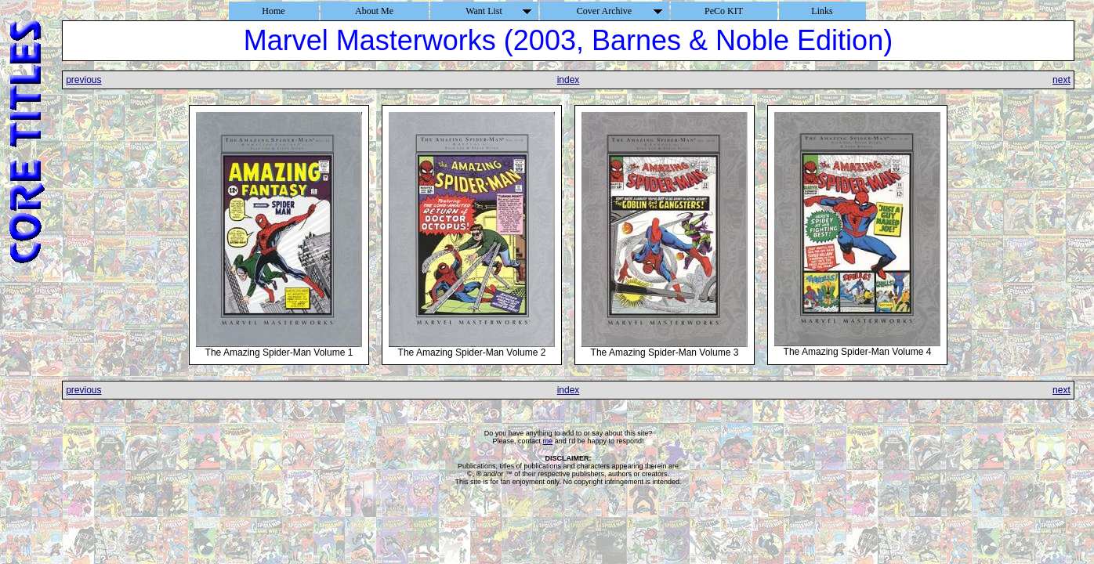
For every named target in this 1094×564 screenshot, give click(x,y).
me (548, 441)
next (1061, 79)
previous (83, 79)
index (568, 79)
